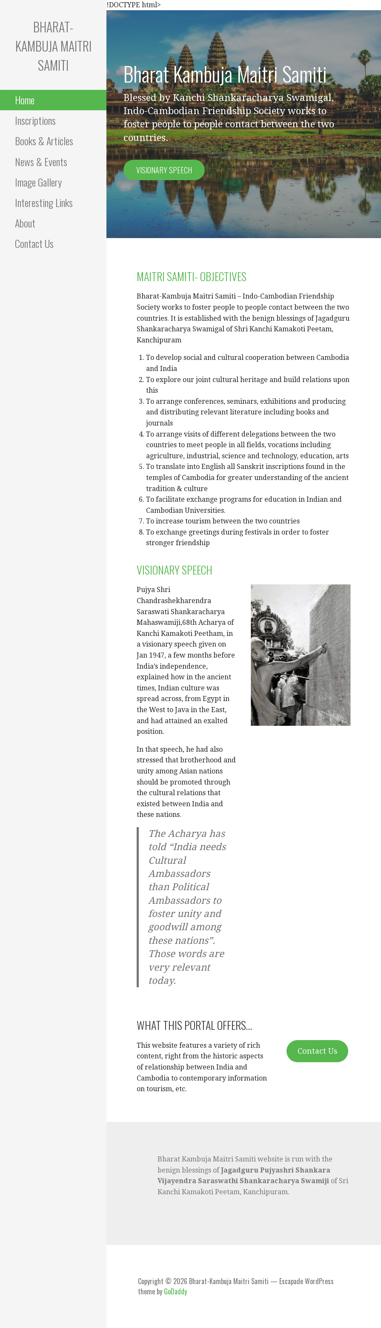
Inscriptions (35, 120)
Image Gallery (38, 182)
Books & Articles (44, 140)
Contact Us (34, 243)
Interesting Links (44, 202)
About (25, 222)
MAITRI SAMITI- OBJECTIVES (191, 276)
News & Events (41, 161)
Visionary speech (164, 169)
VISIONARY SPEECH (174, 569)
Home (24, 99)
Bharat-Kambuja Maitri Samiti (53, 46)
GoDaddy (175, 1291)
